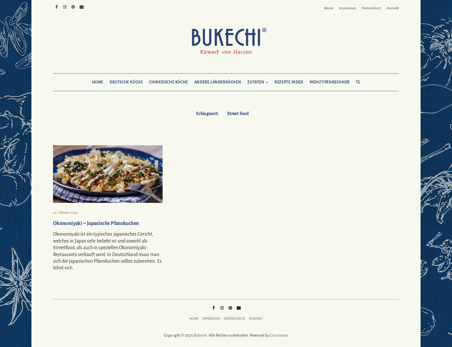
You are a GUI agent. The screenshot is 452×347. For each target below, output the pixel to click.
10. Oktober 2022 (65, 212)
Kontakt (393, 8)
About (329, 8)
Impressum (347, 8)
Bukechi (200, 335)
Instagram (65, 6)
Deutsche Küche (126, 82)
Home (97, 82)
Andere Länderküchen (217, 82)
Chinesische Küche (168, 82)
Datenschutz (371, 8)
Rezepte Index (288, 82)
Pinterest (73, 6)
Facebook (56, 6)
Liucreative (279, 335)
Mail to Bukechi (81, 6)
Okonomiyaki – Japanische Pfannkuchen (96, 223)
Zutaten (257, 82)
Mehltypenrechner (330, 82)
